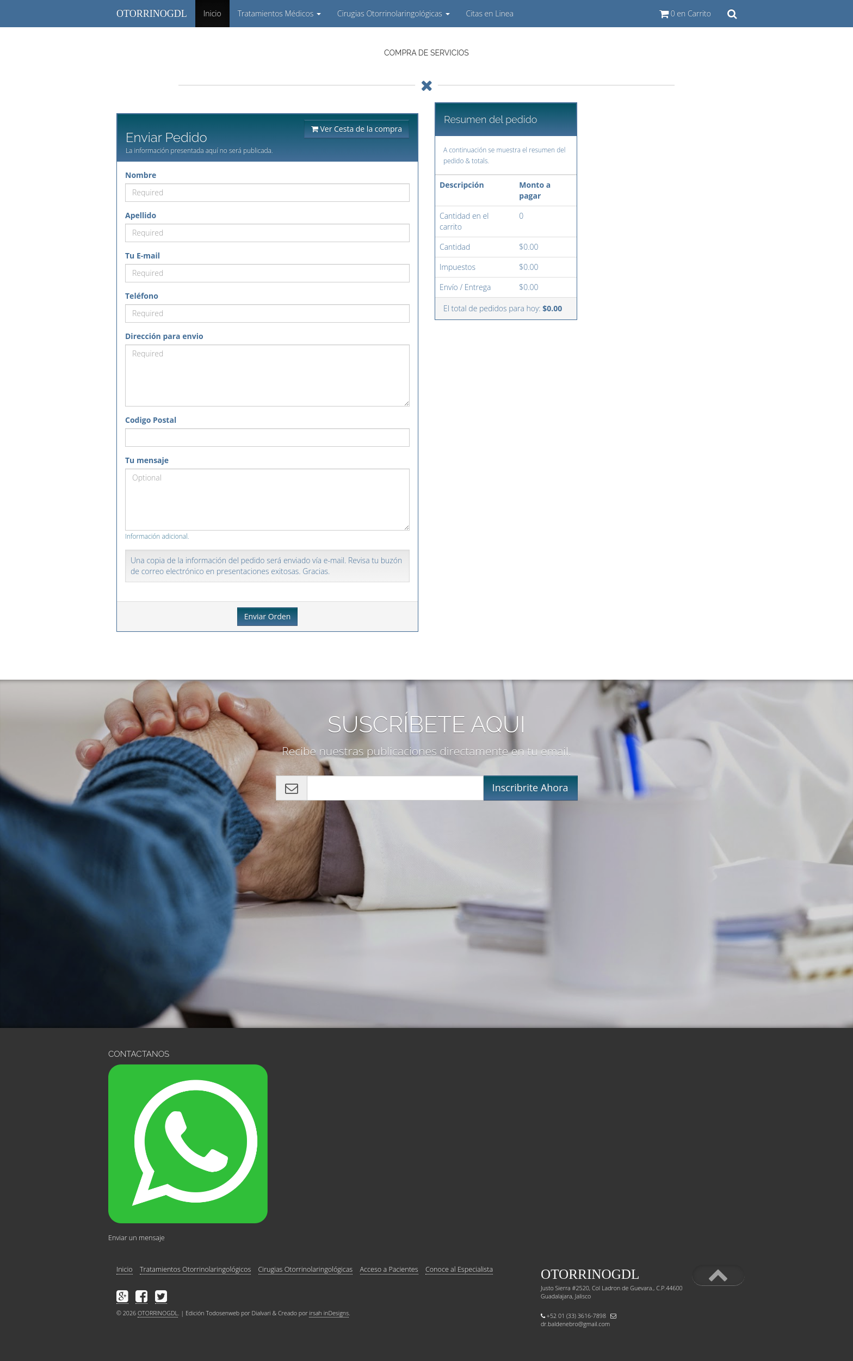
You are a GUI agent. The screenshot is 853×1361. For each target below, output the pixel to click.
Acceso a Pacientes (389, 1269)
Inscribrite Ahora (530, 787)
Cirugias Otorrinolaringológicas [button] (393, 13)
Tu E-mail (142, 255)
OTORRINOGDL (151, 13)
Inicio (214, 17)
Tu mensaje (147, 460)
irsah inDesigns (329, 1313)
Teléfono (141, 296)
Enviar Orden (267, 616)
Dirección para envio (164, 336)
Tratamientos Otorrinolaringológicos (195, 1269)
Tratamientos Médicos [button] (279, 13)
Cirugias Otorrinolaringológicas (305, 1269)
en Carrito (685, 13)
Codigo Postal (150, 420)
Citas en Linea (490, 13)
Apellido (140, 215)
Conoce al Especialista (459, 1269)
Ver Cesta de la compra (356, 129)
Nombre (140, 175)
